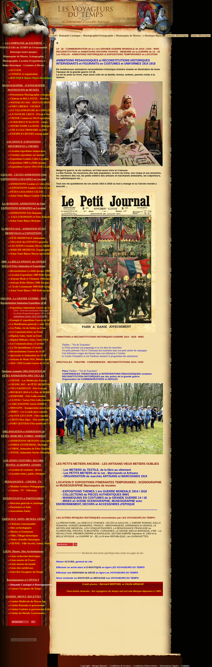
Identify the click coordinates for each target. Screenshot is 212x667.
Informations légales (169, 666)
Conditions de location (120, 666)
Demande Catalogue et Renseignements (30, 584)
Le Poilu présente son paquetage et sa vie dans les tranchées (92, 347)
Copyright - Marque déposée (94, 666)
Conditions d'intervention (145, 666)
